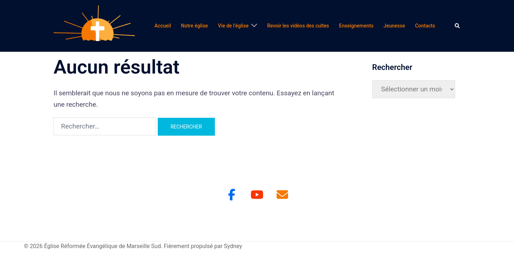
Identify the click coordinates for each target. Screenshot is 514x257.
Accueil (163, 26)
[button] (457, 26)
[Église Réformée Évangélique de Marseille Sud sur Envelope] (282, 194)
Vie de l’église (233, 26)
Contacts (425, 26)
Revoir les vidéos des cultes (298, 26)
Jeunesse (394, 26)
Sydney (233, 246)
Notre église (194, 26)
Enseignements (356, 26)
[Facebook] (231, 194)
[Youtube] (257, 194)
